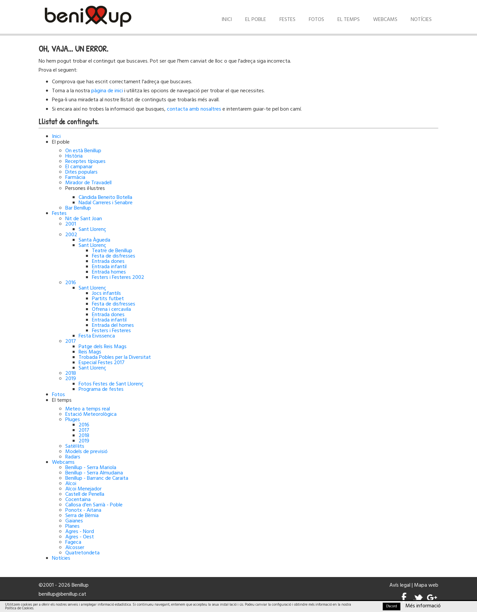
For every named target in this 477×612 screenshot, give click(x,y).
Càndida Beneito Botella (105, 197)
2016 (70, 283)
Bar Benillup (78, 208)
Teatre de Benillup (112, 251)
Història (74, 156)
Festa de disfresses (113, 256)
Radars (72, 457)
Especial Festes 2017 (102, 362)
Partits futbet (108, 299)
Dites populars (81, 172)
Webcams (385, 19)
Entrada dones (108, 261)
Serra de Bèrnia (82, 515)
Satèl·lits (74, 446)
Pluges (72, 419)
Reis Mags (90, 352)
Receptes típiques (85, 161)
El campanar (79, 167)
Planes (72, 526)
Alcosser (74, 547)
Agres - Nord (79, 531)
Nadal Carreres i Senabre (106, 203)
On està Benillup (83, 151)
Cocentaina (78, 499)
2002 (71, 235)
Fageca (73, 542)
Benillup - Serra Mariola (90, 467)
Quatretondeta (82, 553)
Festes (287, 19)
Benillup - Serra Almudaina (94, 473)
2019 (70, 378)
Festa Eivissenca (97, 336)
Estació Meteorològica (91, 414)
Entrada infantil (109, 267)
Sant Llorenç (92, 229)
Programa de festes (101, 389)
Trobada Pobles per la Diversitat (115, 357)
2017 (70, 341)
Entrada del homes (113, 325)
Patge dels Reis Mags (103, 346)
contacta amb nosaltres (194, 109)
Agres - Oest (79, 537)
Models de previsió (86, 451)
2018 (70, 373)
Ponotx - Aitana (83, 510)
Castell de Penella (84, 494)
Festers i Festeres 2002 (118, 277)
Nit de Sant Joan (83, 219)
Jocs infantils (106, 293)
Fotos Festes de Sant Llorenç (111, 384)
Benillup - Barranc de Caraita (96, 478)
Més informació (423, 606)
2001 (70, 224)
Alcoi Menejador (83, 489)
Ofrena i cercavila (111, 309)
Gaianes (74, 521)
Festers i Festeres (111, 330)
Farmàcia (75, 177)
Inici (227, 19)
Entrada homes (109, 272)
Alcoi (70, 483)
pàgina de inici (107, 91)
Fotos (316, 19)
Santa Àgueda (94, 240)
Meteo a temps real (87, 409)
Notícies (421, 19)
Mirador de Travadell (88, 183)
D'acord (391, 606)
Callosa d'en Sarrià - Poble (94, 505)
